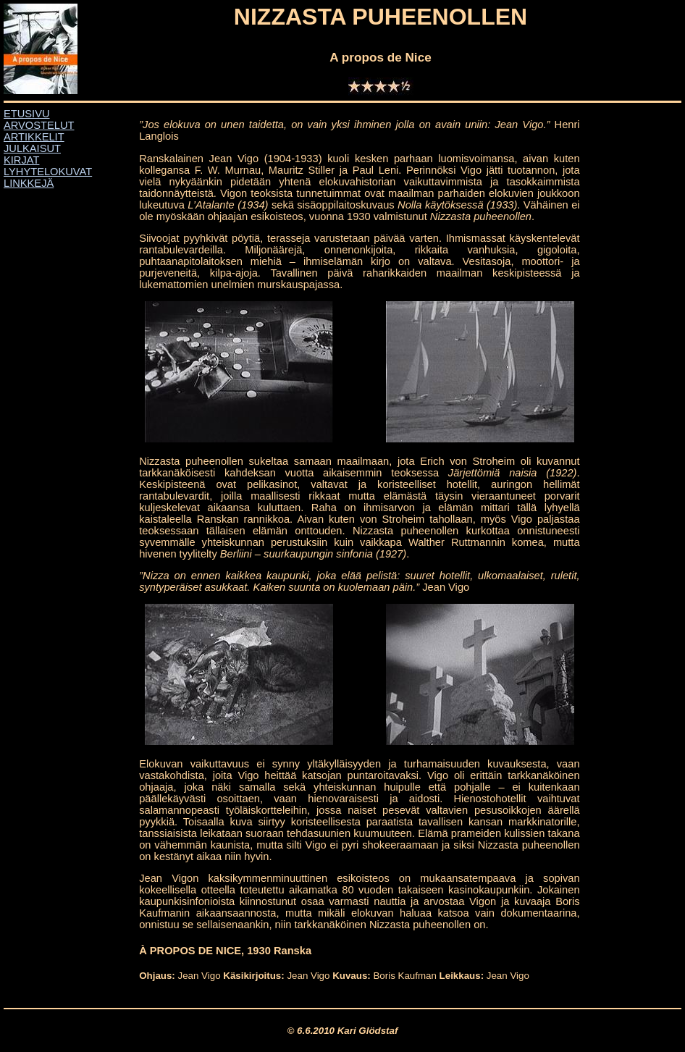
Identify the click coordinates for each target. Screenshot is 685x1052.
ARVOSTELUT (39, 125)
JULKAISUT (32, 148)
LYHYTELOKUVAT (48, 171)
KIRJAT (21, 160)
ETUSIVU (27, 113)
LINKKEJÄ (29, 183)
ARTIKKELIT (34, 137)
